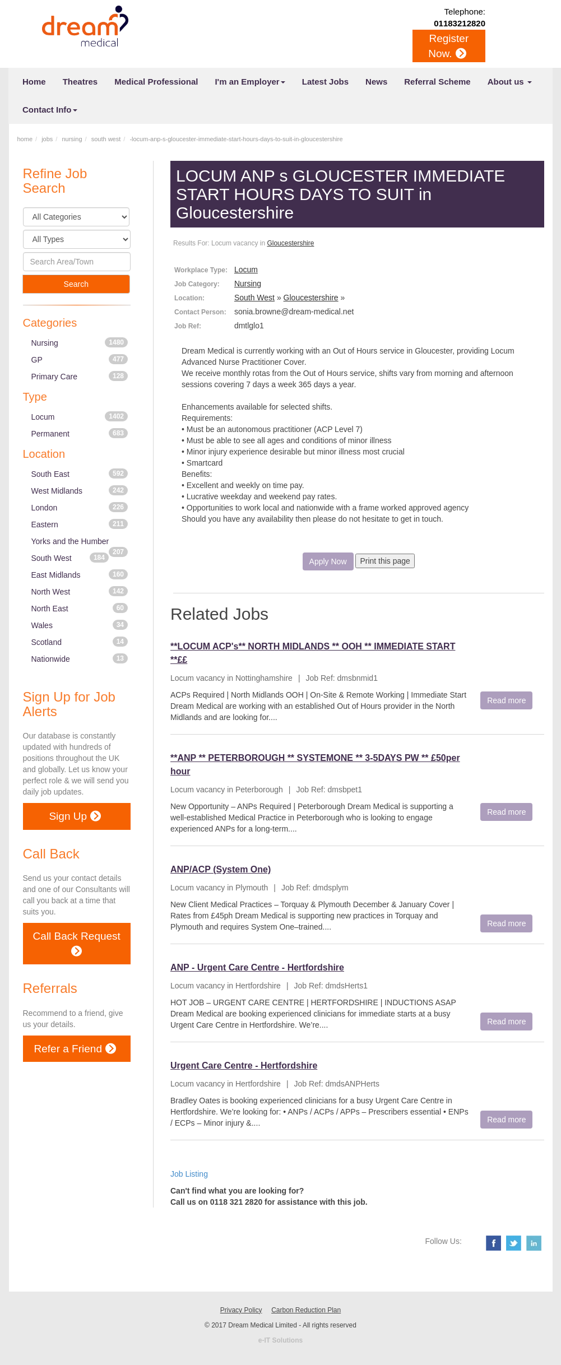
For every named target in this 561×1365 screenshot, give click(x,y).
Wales (79, 625)
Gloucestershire (290, 243)
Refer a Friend (75, 1048)
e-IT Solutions (280, 1340)
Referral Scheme (437, 81)
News (376, 81)
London (79, 507)
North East (79, 608)
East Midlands (79, 574)
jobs (47, 139)
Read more (506, 700)
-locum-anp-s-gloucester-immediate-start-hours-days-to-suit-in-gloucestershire (235, 139)
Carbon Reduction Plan (306, 1310)
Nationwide (79, 658)
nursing (72, 139)
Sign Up (75, 816)
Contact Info (49, 109)
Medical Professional (156, 81)
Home (34, 81)
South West (70, 557)
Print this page (385, 560)
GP (79, 359)
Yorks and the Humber (79, 543)
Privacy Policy (241, 1310)
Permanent (79, 433)
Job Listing (189, 1173)
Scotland (79, 642)
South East (79, 473)
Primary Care (79, 376)
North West (79, 591)
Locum (79, 416)
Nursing (79, 342)
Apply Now (328, 561)
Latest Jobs (325, 81)
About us (510, 81)
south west (106, 139)
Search (76, 284)
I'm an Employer (250, 81)
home (25, 139)
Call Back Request (76, 944)
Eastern (79, 524)
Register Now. (448, 46)
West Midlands (79, 490)
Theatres (80, 81)
